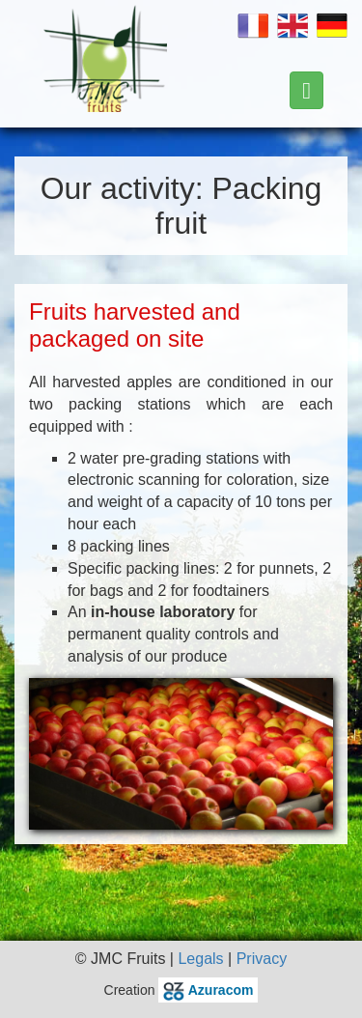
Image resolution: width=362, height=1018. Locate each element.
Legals (200, 958)
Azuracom (208, 990)
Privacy (262, 958)
